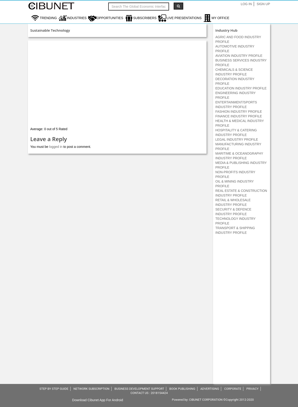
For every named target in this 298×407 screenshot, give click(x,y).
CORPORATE (232, 388)
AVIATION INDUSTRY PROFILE (238, 56)
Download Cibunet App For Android (97, 400)
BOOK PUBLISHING (182, 388)
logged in (55, 147)
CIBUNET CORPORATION (206, 399)
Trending (48, 18)
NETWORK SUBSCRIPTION (91, 388)
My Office (220, 18)
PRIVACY (252, 388)
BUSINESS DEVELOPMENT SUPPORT (139, 388)
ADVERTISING (209, 388)
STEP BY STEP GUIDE (53, 388)
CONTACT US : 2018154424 (149, 393)
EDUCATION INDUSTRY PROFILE (241, 88)
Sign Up (263, 4)
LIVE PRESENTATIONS (183, 18)
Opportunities (110, 18)
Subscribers (144, 18)
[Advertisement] (242, 312)
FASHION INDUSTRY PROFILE (238, 111)
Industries (77, 18)
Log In (246, 4)
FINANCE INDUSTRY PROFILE (238, 116)
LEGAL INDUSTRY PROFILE (236, 139)
